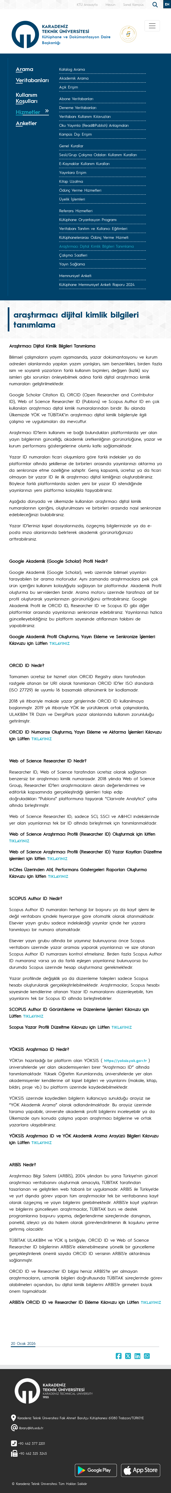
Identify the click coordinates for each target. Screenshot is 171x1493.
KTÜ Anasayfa (87, 4)
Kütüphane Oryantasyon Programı (88, 219)
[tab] (32, 69)
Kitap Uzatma (71, 181)
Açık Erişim (68, 86)
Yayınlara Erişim (72, 172)
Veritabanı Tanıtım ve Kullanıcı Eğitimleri (93, 228)
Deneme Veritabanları (77, 107)
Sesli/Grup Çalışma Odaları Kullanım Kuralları (98, 154)
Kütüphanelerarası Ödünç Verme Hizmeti (93, 237)
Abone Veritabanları (76, 98)
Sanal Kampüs (133, 4)
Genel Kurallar (71, 145)
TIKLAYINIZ (59, 643)
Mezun (110, 4)
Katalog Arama (72, 69)
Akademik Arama (73, 77)
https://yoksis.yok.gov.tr (125, 1060)
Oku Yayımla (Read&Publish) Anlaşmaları (94, 125)
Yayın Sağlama (72, 263)
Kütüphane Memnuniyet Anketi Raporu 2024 (97, 284)
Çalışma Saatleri (73, 254)
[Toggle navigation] (152, 25)
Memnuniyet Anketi (75, 275)
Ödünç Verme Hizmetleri (80, 189)
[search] (156, 4)
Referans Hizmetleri (76, 210)
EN (167, 4)
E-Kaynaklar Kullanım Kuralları (84, 163)
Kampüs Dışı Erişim (75, 133)
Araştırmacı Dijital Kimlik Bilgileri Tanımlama (96, 246)
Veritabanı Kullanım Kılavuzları (85, 116)
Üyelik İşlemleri (72, 198)
